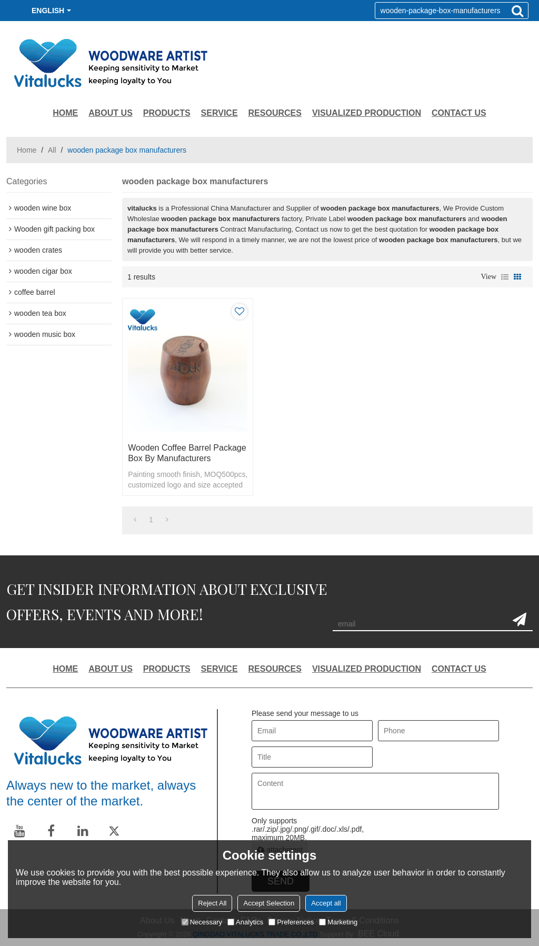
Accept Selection (268, 903)
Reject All (212, 903)
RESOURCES (275, 112)
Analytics (245, 922)
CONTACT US (459, 112)
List (504, 277)
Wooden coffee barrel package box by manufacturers (187, 453)
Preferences (291, 922)
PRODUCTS (167, 112)
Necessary (202, 922)
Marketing (338, 922)
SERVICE (219, 112)
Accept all (326, 903)
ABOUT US (110, 112)
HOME (65, 112)
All (52, 150)
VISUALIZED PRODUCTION (366, 112)
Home (26, 150)
